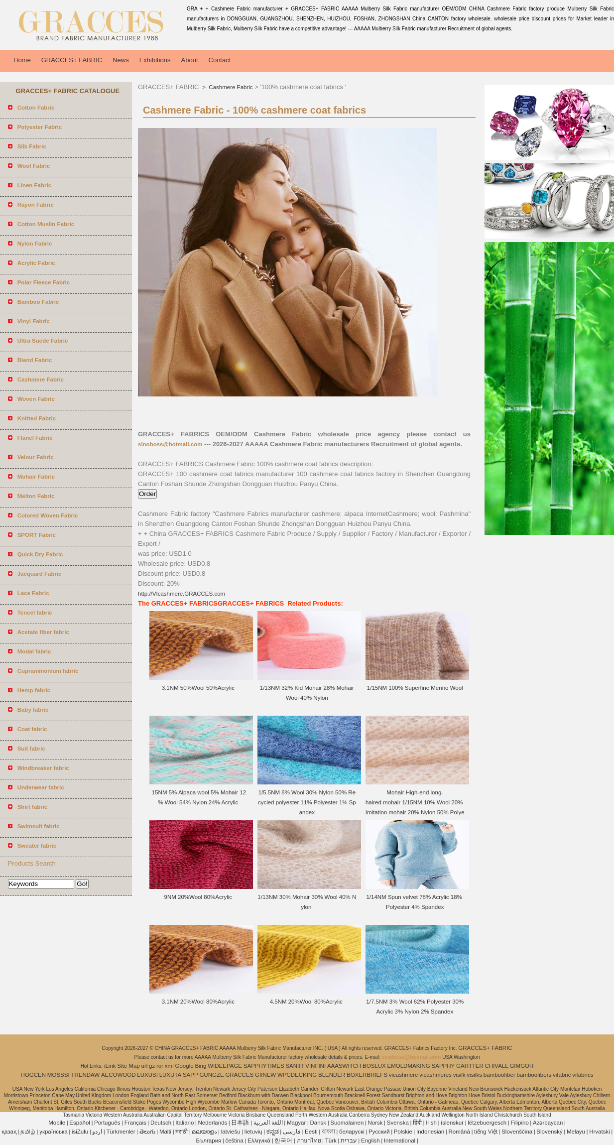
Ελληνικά (258, 1141)
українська (53, 1132)
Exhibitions (155, 60)
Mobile (56, 1123)
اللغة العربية (268, 1123)
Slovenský (549, 1132)
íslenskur (452, 1123)
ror (159, 1066)
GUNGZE (211, 1075)
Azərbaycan (548, 1123)
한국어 (283, 1141)
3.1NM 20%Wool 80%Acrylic (199, 1002)
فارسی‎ (292, 1132)
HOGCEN (33, 1075)
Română (459, 1132)
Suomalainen (347, 1123)
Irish (431, 1123)
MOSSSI (58, 1075)
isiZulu (80, 1132)
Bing (200, 1066)
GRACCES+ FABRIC (71, 60)
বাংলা (328, 1132)
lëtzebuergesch (487, 1123)
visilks (474, 1075)
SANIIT (294, 1066)
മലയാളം (204, 1132)
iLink (110, 1066)
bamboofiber (499, 1075)
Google (184, 1066)
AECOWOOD (118, 1075)
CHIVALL (496, 1066)
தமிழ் (27, 1132)
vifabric (562, 1075)
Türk (331, 1141)
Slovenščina (516, 1132)
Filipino (519, 1123)
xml (169, 1066)
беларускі (352, 1132)
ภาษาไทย (309, 1141)
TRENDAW (85, 1075)
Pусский (379, 1132)
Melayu (576, 1132)
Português (107, 1123)
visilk (459, 1075)
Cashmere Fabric (229, 87)
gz (152, 1066)
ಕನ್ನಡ (272, 1132)
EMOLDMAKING (408, 1066)
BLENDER (331, 1075)
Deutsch (160, 1123)
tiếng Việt (485, 1132)
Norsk (375, 1123)
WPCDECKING (297, 1075)
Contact (220, 60)
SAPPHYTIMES (264, 1066)
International (399, 1141)
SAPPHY (443, 1066)
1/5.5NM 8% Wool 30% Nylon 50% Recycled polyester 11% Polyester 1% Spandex (307, 802)
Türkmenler (120, 1132)
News (121, 60)
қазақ (8, 1132)
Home (22, 60)
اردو (97, 1132)
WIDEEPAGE (225, 1066)
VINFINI (315, 1066)
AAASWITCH (344, 1066)
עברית (349, 1141)
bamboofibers (534, 1075)
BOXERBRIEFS (367, 1075)
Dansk (318, 1123)
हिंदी (417, 1123)
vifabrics (582, 1075)
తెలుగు (147, 1132)
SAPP (190, 1075)
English (370, 1141)
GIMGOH (521, 1066)
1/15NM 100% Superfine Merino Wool (415, 688)
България (208, 1141)
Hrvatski (599, 1132)
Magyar (296, 1123)
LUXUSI (147, 1075)
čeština (234, 1141)
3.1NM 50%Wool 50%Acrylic (199, 688)
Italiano (184, 1123)
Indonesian (430, 1132)
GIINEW (265, 1075)
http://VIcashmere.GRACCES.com (181, 594)
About (189, 60)
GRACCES (239, 1075)
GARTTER (470, 1066)
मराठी (181, 1132)
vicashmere (403, 1075)
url (144, 1066)
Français (135, 1123)
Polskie (403, 1132)
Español (79, 1123)
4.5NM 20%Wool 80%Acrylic (307, 1002)
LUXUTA (170, 1075)
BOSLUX (374, 1066)
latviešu (231, 1132)
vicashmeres (435, 1075)
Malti (165, 1132)
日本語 (240, 1123)
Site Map (128, 1066)
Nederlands (212, 1123)
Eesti (311, 1132)
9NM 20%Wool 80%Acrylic (199, 897)
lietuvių (253, 1132)
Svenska (398, 1123)
